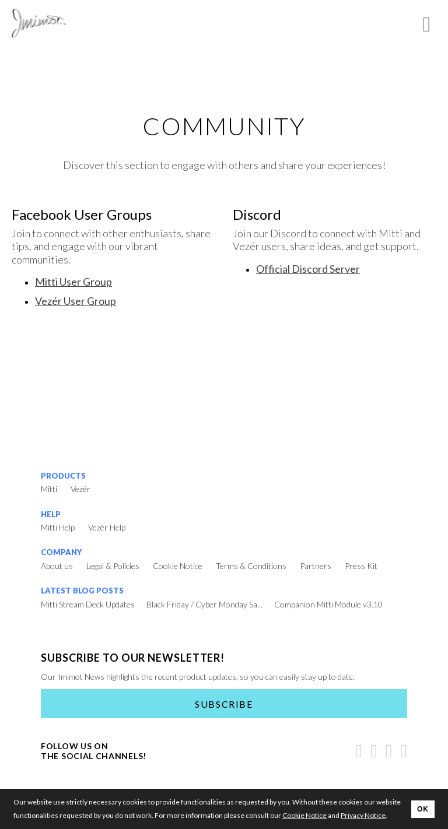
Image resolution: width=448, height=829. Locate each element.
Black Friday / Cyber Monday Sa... (204, 604)
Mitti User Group (73, 281)
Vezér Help (106, 527)
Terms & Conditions (251, 566)
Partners (315, 566)
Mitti (49, 489)
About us (57, 566)
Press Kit (361, 566)
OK (423, 809)
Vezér (80, 489)
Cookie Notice (177, 566)
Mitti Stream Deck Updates (88, 604)
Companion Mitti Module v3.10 (328, 604)
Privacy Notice (363, 815)
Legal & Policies (112, 566)
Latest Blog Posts (82, 590)
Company (61, 552)
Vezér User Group (75, 300)
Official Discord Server (308, 268)
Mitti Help (58, 527)
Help (51, 514)
